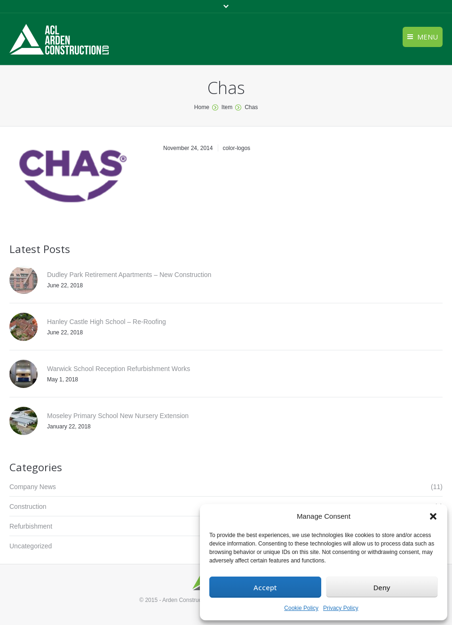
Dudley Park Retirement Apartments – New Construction (129, 274)
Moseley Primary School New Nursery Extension (118, 415)
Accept (265, 587)
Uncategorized (30, 546)
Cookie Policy (301, 608)
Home (201, 107)
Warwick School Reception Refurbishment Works (118, 368)
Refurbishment (30, 526)
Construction (28, 506)
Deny (381, 587)
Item (227, 107)
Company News (32, 487)
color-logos (236, 148)
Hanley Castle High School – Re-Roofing (106, 321)
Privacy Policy (340, 608)
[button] (433, 516)
